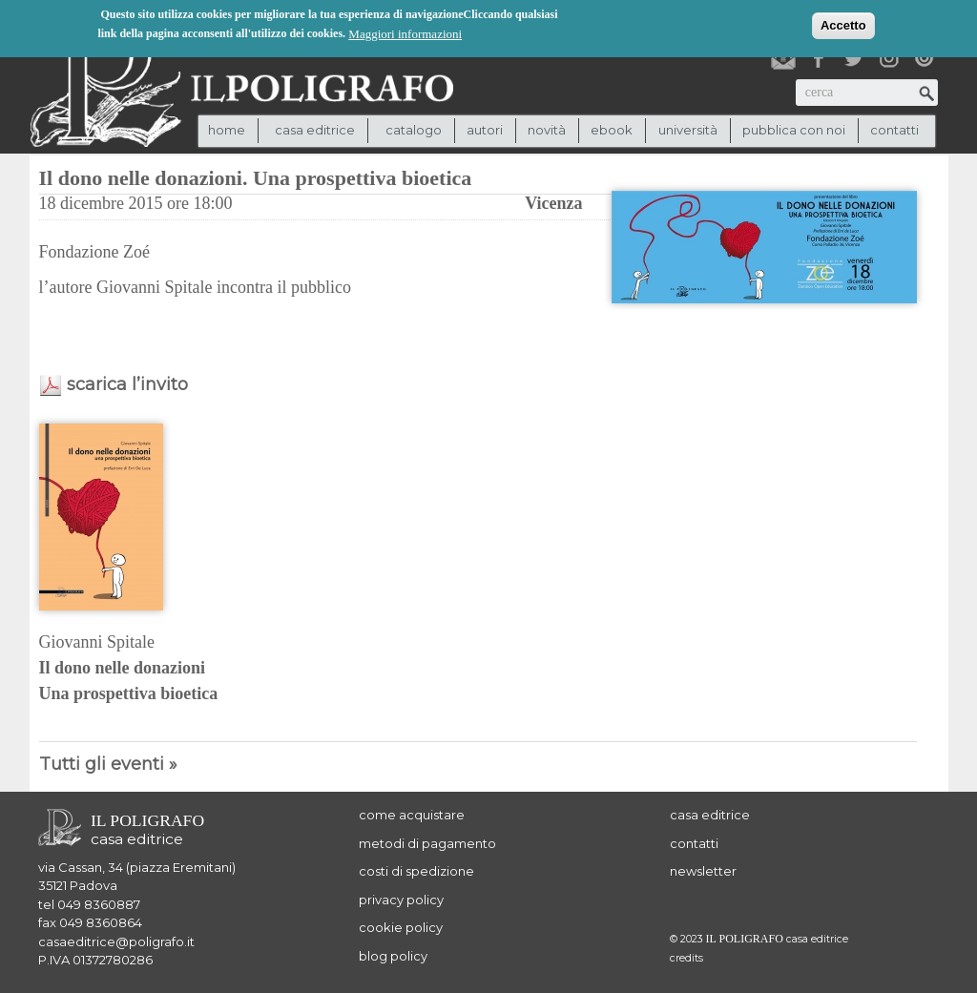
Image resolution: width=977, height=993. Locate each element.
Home (226, 129)
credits (686, 958)
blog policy (393, 955)
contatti (894, 129)
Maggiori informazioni (405, 34)
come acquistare (412, 814)
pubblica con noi (793, 129)
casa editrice (710, 814)
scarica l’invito (127, 384)
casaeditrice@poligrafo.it (116, 941)
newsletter (703, 871)
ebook (612, 129)
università (687, 129)
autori (485, 129)
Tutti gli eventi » (108, 764)
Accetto (843, 25)
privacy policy (401, 899)
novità (547, 129)
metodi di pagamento (427, 843)
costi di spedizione (416, 871)
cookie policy (401, 927)
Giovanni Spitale (97, 642)
